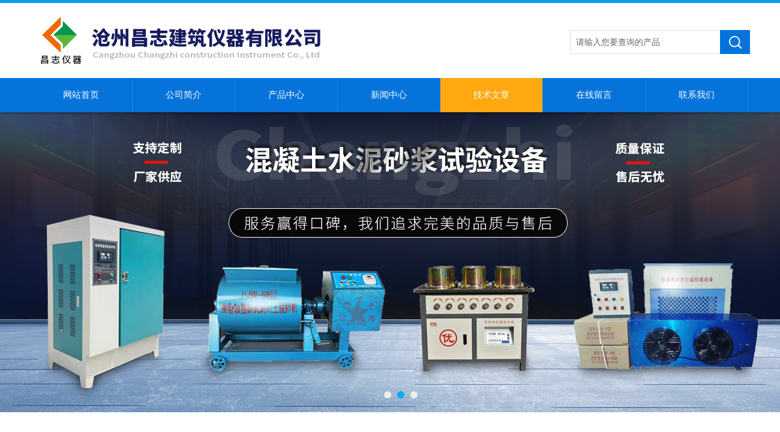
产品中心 (286, 95)
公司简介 (184, 95)
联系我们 (697, 95)
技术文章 (491, 95)
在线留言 (594, 95)
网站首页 (81, 95)
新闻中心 (389, 95)
